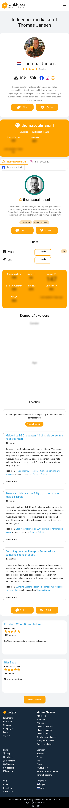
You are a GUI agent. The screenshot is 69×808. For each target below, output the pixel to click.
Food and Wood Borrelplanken (22, 624)
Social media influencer (47, 737)
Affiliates (40, 723)
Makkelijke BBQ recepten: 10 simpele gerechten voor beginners (34, 437)
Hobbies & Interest (40, 222)
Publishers (7, 721)
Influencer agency (44, 730)
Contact (40, 757)
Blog (8, 754)
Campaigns (8, 728)
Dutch (41, 788)
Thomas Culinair (40, 474)
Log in (5, 732)
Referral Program (44, 775)
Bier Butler (10, 662)
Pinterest (10, 764)
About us (40, 754)
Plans (39, 761)
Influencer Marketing (46, 712)
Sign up (6, 736)
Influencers (8, 718)
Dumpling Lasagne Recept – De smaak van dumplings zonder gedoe (31, 553)
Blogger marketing (45, 744)
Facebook (10, 768)
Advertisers (42, 719)
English (41, 784)
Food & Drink (25, 222)
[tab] (14, 162)
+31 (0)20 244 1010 (35, 802)
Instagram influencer (45, 741)
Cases (39, 764)
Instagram (10, 761)
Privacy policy (42, 768)
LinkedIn (9, 757)
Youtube (9, 771)
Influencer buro (43, 733)
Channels (7, 725)
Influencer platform (45, 726)
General (6, 784)
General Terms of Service (47, 771)
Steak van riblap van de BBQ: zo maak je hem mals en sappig (32, 495)
